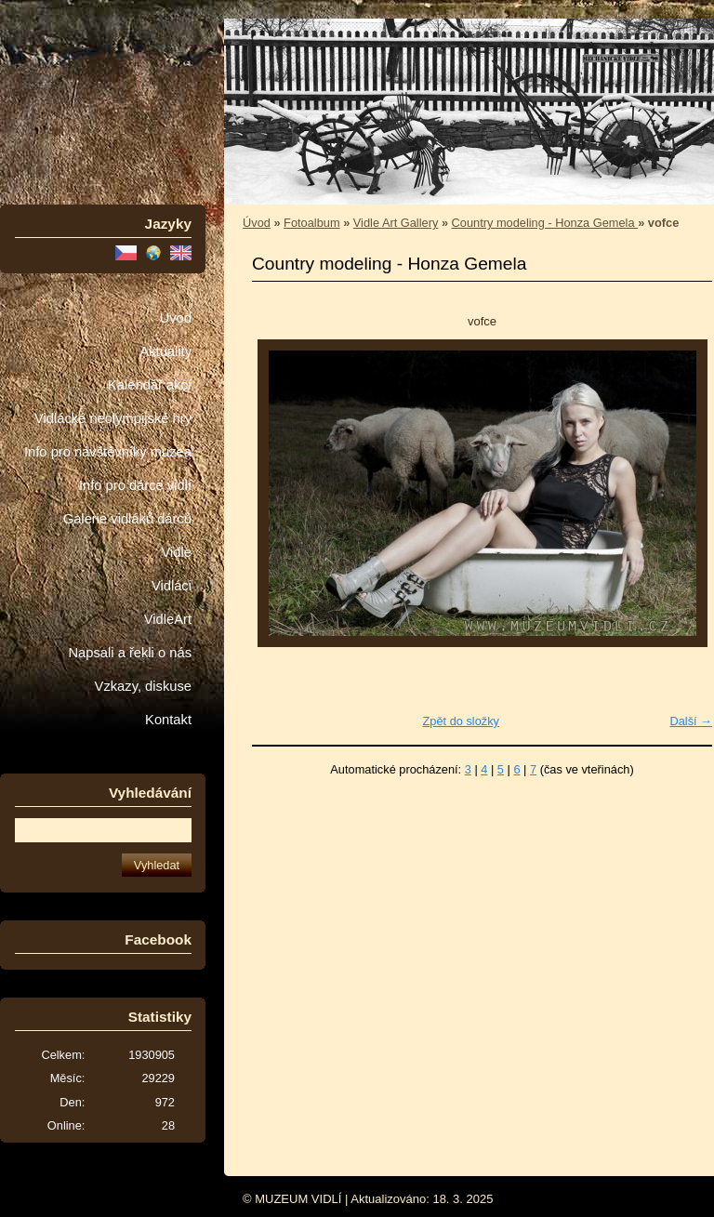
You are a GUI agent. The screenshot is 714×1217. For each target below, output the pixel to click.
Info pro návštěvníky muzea (108, 451)
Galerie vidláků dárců (127, 518)
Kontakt (168, 719)
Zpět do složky (460, 721)
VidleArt (168, 619)
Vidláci (172, 585)
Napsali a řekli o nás (130, 652)
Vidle (177, 552)
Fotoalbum (311, 223)
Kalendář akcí (150, 384)
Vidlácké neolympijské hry (113, 418)
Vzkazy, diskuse (143, 686)
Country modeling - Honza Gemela (545, 223)
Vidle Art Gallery (396, 223)
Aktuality (165, 351)
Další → (690, 721)
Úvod (176, 318)
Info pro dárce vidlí (135, 485)
